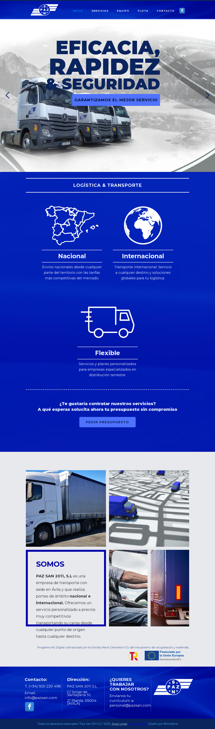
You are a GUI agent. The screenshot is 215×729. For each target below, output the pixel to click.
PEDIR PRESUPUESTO (107, 422)
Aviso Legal (119, 724)
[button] (7, 95)
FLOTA (143, 10)
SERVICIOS (100, 10)
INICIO (78, 10)
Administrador (137, 724)
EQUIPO (123, 10)
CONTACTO (166, 10)
